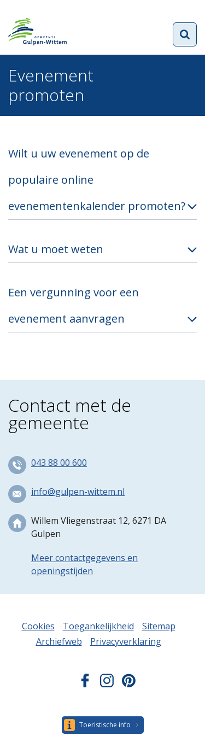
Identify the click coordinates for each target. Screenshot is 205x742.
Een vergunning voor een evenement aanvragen (73, 305)
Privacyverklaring (125, 641)
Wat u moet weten (55, 249)
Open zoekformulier (185, 34)
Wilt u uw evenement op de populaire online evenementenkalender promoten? (96, 179)
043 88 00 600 (59, 463)
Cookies (38, 626)
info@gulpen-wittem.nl (78, 492)
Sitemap (158, 626)
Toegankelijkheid (98, 626)
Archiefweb (59, 641)
